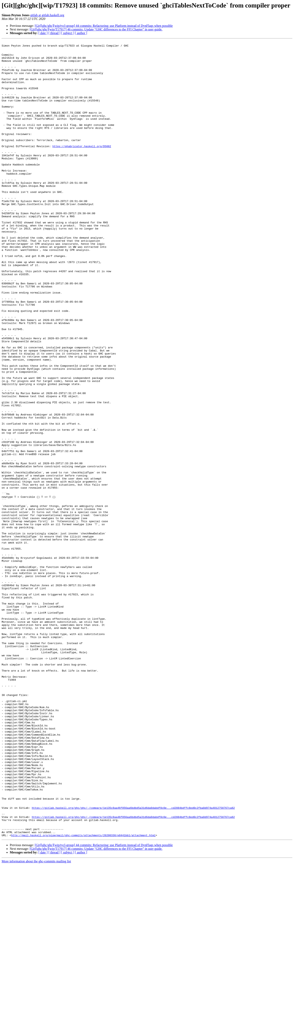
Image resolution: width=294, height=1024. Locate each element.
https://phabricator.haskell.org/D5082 (81, 167)
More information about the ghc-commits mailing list (36, 1020)
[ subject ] (67, 33)
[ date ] (43, 33)
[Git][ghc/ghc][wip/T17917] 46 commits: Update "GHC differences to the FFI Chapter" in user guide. (96, 29)
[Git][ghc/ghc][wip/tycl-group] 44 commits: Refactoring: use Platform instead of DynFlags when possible (104, 25)
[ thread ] (54, 33)
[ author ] (81, 33)
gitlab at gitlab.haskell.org (47, 15)
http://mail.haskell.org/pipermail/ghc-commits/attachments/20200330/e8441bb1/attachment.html (83, 994)
